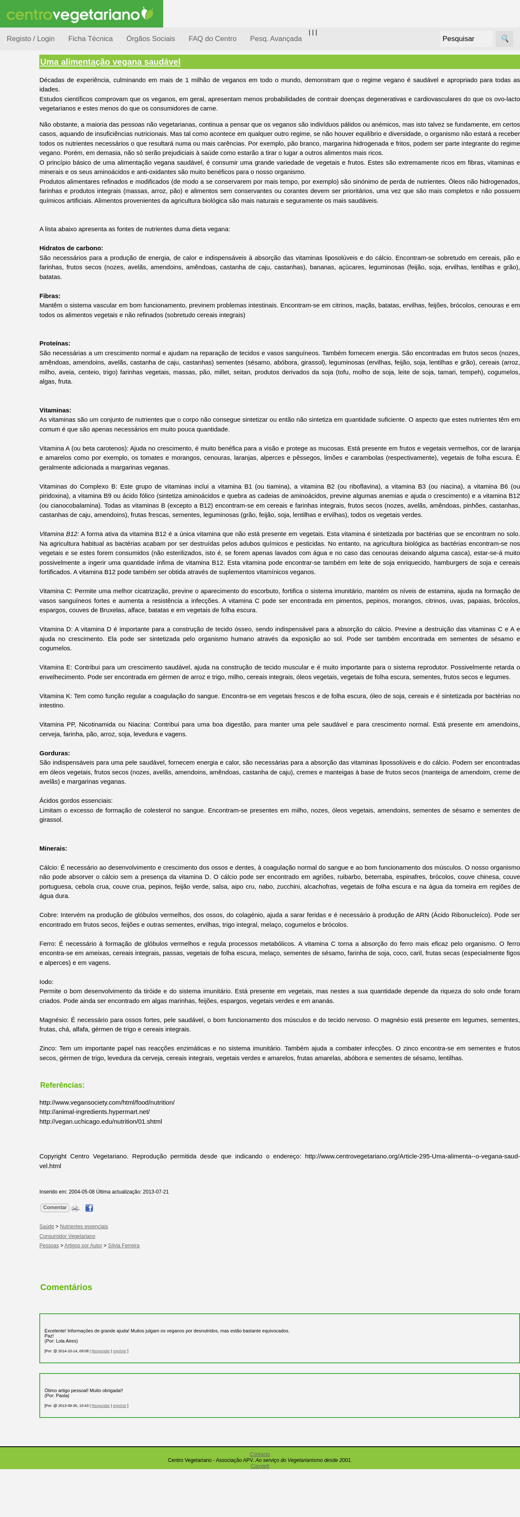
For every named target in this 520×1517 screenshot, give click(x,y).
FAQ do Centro (212, 39)
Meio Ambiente (38, 202)
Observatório (35, 235)
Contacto (260, 1502)
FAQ (33, 549)
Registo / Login (31, 39)
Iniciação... (32, 186)
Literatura (40, 405)
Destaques (22, 781)
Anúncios (40, 341)
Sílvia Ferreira (169, 1293)
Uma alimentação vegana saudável (155, 61)
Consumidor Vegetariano (34, 149)
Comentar (100, 1255)
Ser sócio (40, 649)
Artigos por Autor (128, 1293)
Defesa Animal (37, 170)
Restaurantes (46, 454)
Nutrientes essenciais (129, 1274)
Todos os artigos (50, 563)
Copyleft (260, 1514)
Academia (41, 378)
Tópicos (18, 106)
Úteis (14, 430)
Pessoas (29, 251)
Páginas (18, 289)
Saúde (26, 267)
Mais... (16, 525)
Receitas (39, 327)
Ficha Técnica (90, 39)
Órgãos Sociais (150, 39)
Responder (146, 1399)
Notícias (28, 219)
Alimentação (34, 128)
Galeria (37, 391)
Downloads (42, 577)
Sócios (16, 624)
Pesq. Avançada (276, 39)
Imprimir (165, 1399)
